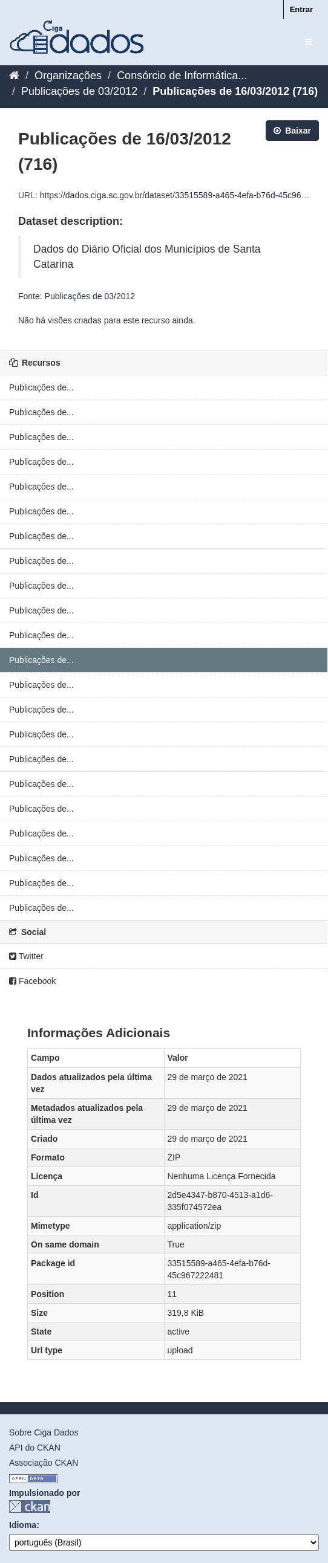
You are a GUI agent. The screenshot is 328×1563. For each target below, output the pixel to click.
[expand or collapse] (308, 42)
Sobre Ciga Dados (43, 1432)
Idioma (22, 1525)
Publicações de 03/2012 (79, 91)
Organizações (68, 76)
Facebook (32, 981)
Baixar (292, 130)
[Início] (14, 76)
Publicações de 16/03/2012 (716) (235, 91)
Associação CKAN (43, 1463)
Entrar (301, 9)
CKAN (29, 1506)
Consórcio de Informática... (182, 76)
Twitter (26, 956)
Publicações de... (41, 387)
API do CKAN (35, 1447)
